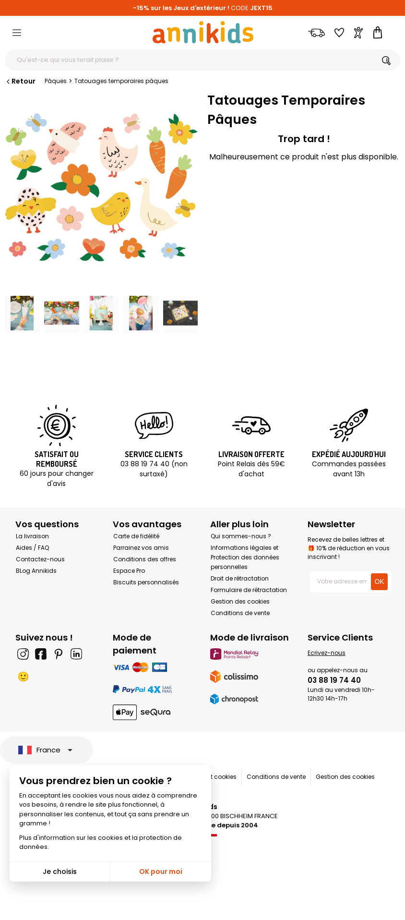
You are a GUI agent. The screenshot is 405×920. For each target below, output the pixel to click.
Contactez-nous (40, 559)
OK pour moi (160, 871)
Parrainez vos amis (141, 548)
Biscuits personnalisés (146, 582)
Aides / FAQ (32, 548)
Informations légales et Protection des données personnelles (245, 557)
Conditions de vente (240, 613)
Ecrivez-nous (326, 653)
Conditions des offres (144, 559)
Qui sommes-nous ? (241, 536)
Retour (20, 81)
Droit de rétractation (240, 578)
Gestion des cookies (240, 601)
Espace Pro (129, 571)
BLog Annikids (36, 571)
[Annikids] (203, 32)
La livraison (32, 536)
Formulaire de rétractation (249, 590)
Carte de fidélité (136, 536)
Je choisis (60, 871)
